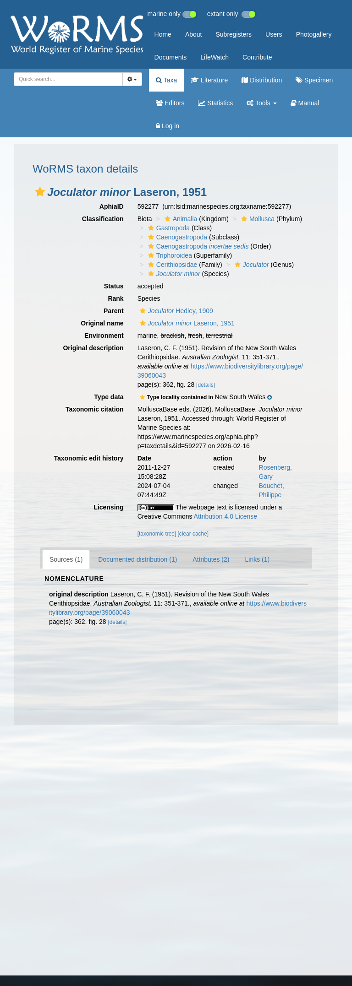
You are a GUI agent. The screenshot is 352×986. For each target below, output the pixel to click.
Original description (93, 348)
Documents (170, 57)
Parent (114, 310)
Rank (115, 298)
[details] (205, 385)
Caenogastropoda (176, 237)
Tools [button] (261, 103)
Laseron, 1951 (186, 323)
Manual (305, 103)
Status (114, 286)
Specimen (314, 80)
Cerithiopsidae (172, 264)
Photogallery (314, 34)
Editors (170, 103)
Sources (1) (66, 559)
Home (162, 34)
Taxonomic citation (95, 409)
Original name (102, 323)
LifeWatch (214, 57)
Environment (104, 335)
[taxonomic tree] (157, 534)
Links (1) (257, 559)
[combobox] (68, 79)
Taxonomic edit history (88, 458)
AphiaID (111, 206)
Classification (103, 218)
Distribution (262, 80)
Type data (108, 397)
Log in (167, 126)
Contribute (257, 57)
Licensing (108, 507)
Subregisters (233, 34)
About (193, 34)
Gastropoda (168, 228)
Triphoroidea (169, 255)
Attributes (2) (210, 559)
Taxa (166, 80)
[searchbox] (66, 79)
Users (273, 34)
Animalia (180, 218)
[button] (40, 191)
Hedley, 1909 (175, 310)
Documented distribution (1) (137, 559)
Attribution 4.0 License (226, 516)
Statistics (215, 103)
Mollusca (257, 218)
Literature (209, 80)
